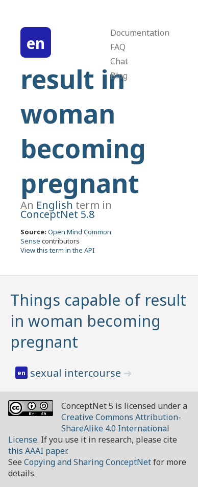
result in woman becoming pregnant (83, 131)
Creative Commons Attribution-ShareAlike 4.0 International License (94, 428)
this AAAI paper (37, 450)
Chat (119, 61)
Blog (119, 75)
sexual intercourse (76, 373)
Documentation (139, 32)
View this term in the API (57, 250)
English (54, 205)
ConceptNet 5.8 (57, 214)
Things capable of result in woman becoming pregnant (98, 320)
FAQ (118, 47)
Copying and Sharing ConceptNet (87, 462)
